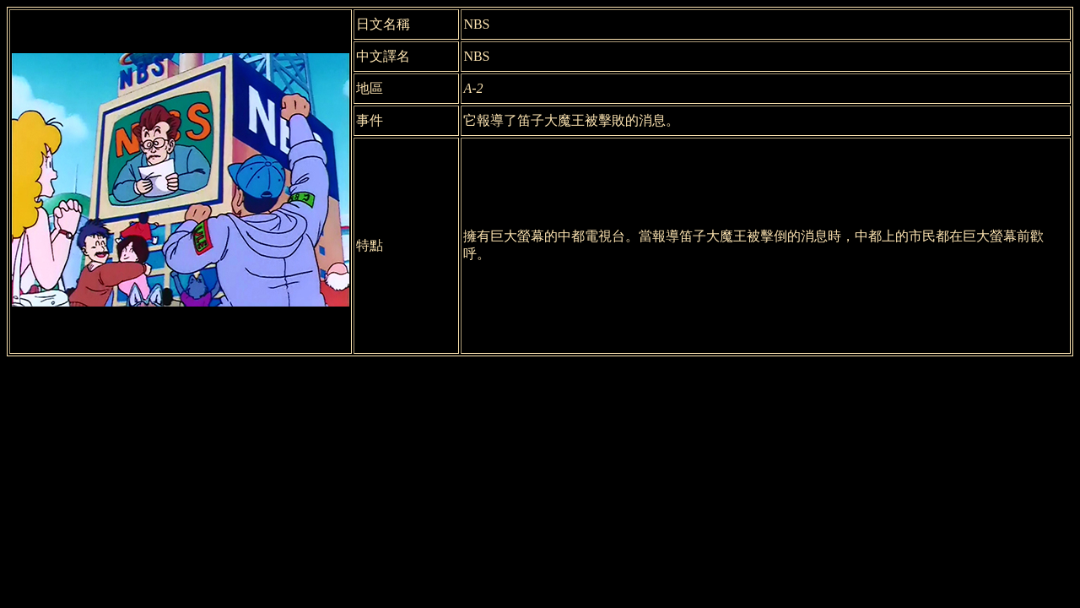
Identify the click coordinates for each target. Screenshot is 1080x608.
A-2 (473, 88)
